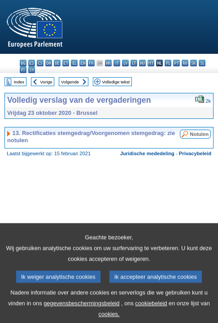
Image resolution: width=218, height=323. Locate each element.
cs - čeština (40, 63)
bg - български (23, 63)
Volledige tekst (116, 81)
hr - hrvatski (108, 63)
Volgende (70, 81)
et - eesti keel (65, 63)
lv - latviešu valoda (125, 63)
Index (19, 81)
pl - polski (168, 63)
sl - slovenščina (202, 63)
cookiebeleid (151, 309)
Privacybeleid (195, 153)
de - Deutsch (57, 63)
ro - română (185, 63)
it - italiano (116, 63)
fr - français (91, 63)
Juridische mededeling (147, 153)
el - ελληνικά (74, 63)
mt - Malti (151, 63)
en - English (82, 63)
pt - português (176, 63)
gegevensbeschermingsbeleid (81, 309)
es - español (31, 63)
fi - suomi (23, 69)
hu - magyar (142, 63)
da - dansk (48, 63)
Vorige (46, 81)
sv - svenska (31, 69)
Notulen (199, 134)
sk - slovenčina (193, 63)
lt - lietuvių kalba (134, 63)
